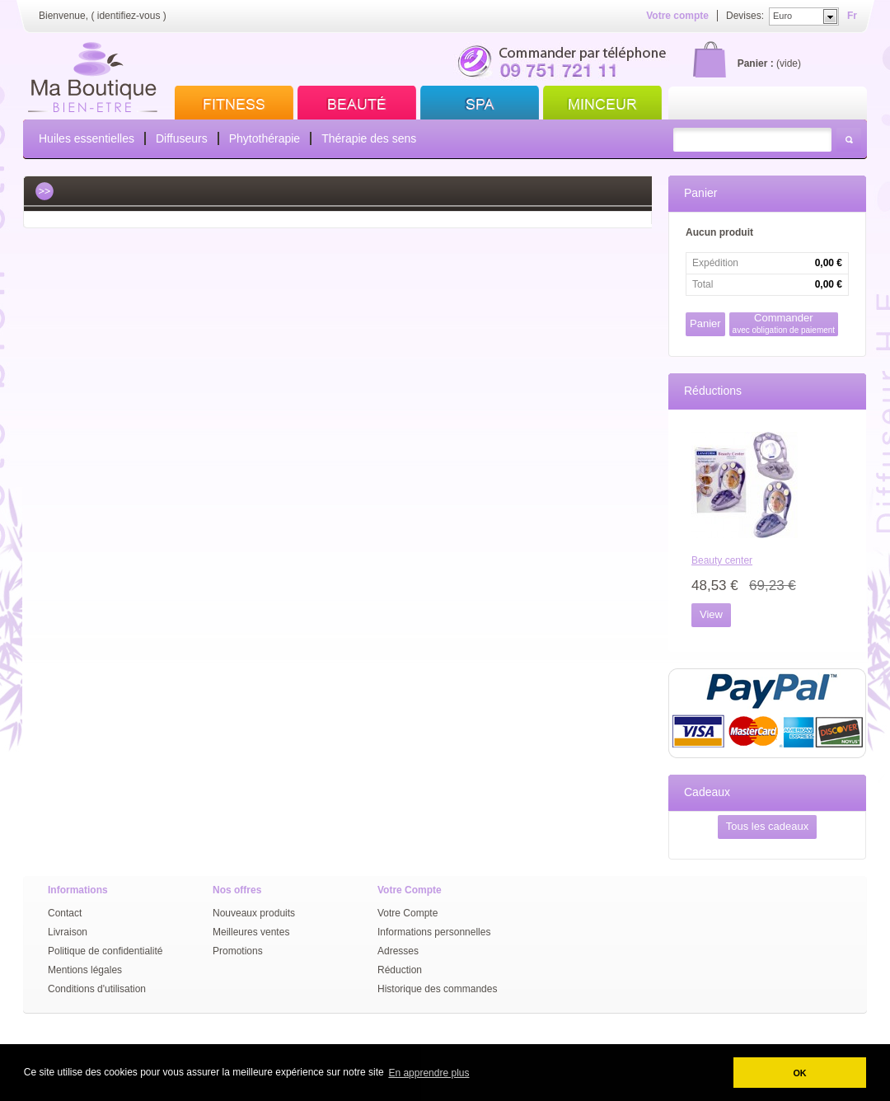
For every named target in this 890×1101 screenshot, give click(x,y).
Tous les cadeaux (767, 826)
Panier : (756, 63)
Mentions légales (85, 970)
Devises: (745, 15)
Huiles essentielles (86, 138)
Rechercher (848, 140)
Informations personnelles (433, 932)
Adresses (398, 951)
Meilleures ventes (251, 932)
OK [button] (799, 1073)
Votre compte (677, 15)
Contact (65, 913)
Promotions (238, 951)
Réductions (713, 390)
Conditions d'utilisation (97, 989)
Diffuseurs (182, 138)
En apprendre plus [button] (428, 1073)
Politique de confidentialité (105, 951)
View (711, 614)
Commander (784, 323)
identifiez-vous (129, 15)
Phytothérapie (264, 138)
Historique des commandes (437, 989)
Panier (700, 192)
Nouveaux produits (254, 913)
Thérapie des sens (368, 138)
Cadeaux (707, 792)
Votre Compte (407, 913)
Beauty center (721, 560)
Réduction (399, 970)
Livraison (67, 932)
